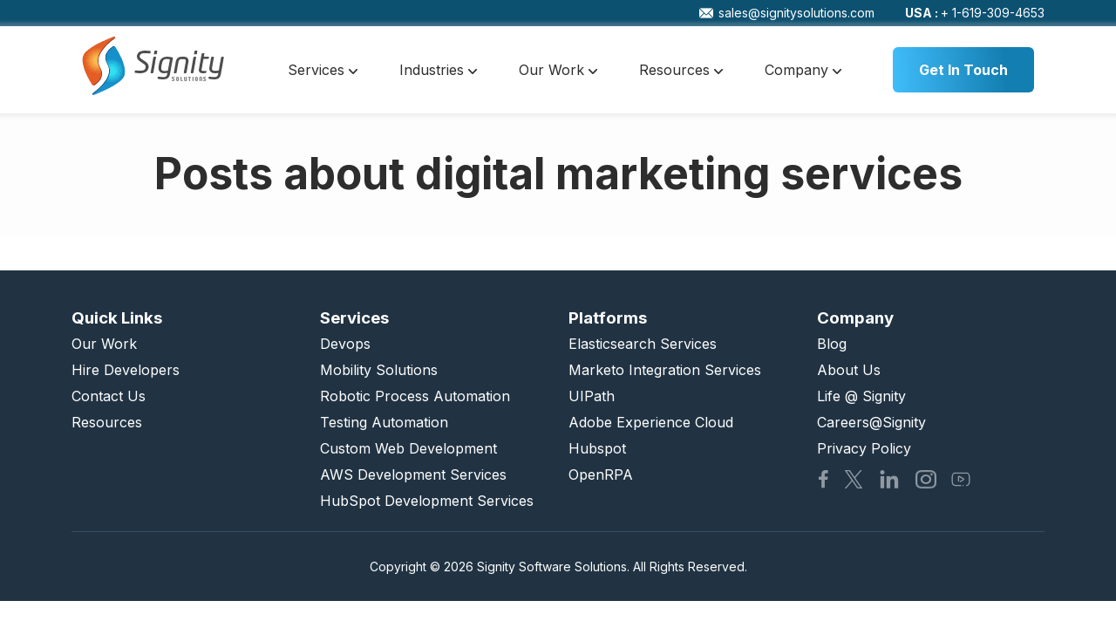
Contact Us (108, 396)
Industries (438, 69)
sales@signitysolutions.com (786, 12)
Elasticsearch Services (642, 343)
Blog (832, 343)
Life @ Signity (861, 396)
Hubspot (597, 448)
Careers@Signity (871, 422)
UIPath (591, 396)
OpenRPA (600, 474)
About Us (849, 370)
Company (803, 69)
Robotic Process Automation (415, 396)
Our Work (558, 69)
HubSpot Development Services (427, 500)
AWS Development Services (413, 474)
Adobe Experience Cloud (650, 422)
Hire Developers (125, 370)
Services (322, 69)
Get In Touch (963, 69)
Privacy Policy (864, 448)
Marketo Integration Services (664, 370)
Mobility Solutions (379, 370)
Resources (681, 69)
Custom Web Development (408, 448)
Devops (345, 343)
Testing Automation (384, 422)
